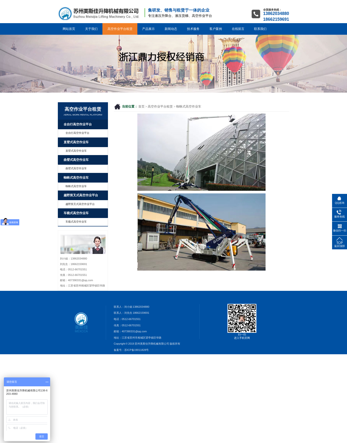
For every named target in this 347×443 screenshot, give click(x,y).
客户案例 (215, 29)
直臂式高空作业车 (76, 142)
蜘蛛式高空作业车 (188, 106)
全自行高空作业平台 (78, 124)
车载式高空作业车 (76, 213)
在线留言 (238, 29)
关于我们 (91, 29)
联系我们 (260, 29)
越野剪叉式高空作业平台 (81, 195)
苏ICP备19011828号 (136, 349)
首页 (141, 106)
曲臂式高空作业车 (76, 160)
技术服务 (193, 29)
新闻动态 (171, 29)
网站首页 (69, 29)
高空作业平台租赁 (120, 29)
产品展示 (148, 29)
